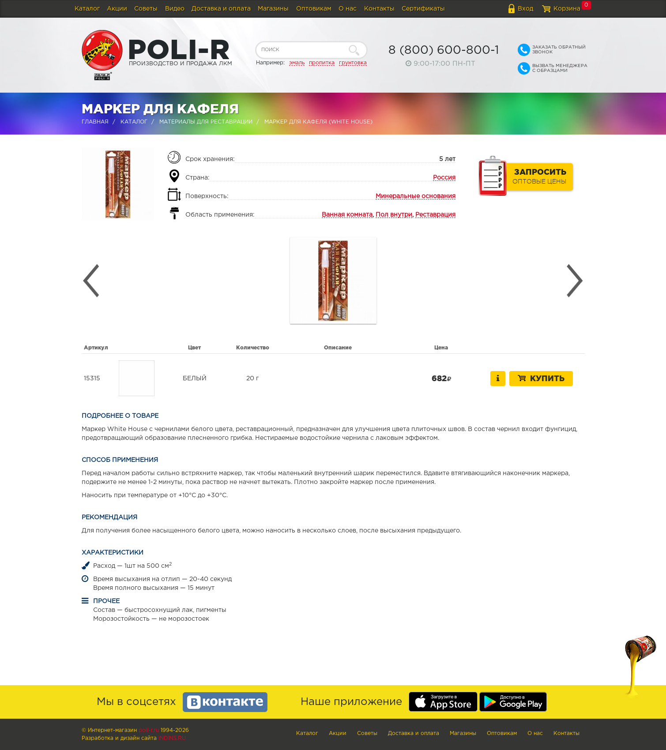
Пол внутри (394, 215)
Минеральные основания (415, 196)
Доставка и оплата (221, 8)
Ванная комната (347, 215)
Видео (174, 8)
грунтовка (353, 62)
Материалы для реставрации (205, 122)
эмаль (297, 62)
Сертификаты (423, 8)
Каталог (87, 8)
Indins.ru (172, 738)
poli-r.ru (149, 730)
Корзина (566, 8)
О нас (348, 8)
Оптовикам (313, 8)
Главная (95, 122)
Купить (541, 378)
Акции (117, 8)
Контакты (379, 8)
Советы (146, 8)
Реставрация (435, 215)
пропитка (322, 62)
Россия (444, 177)
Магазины (273, 8)
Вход (525, 8)
